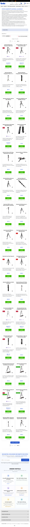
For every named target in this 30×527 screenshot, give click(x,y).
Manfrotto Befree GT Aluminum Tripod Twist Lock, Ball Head (21, 179)
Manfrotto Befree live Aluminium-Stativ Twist (8, 45)
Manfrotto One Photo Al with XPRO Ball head (21, 231)
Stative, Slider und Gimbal (11, 6)
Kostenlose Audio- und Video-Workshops (21, 455)
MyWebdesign (26, 523)
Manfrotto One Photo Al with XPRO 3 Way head (21, 257)
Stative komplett (18, 6)
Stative (23, 6)
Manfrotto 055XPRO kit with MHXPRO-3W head (21, 99)
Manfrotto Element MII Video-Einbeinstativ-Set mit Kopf (8, 153)
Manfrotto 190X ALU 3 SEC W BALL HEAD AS (8, 99)
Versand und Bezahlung (6, 514)
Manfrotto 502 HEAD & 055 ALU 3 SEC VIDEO (8, 309)
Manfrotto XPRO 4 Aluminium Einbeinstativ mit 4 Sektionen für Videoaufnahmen (8, 418)
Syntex (2, 6)
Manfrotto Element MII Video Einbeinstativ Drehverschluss (21, 283)
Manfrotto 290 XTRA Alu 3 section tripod (8, 231)
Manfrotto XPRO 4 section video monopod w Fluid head (8, 205)
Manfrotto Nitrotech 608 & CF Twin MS (8, 390)
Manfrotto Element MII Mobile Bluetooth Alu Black (8, 125)
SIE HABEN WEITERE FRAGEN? (6, 519)
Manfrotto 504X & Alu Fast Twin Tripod (22, 364)
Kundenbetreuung (5, 511)
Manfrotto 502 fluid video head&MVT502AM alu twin (22, 309)
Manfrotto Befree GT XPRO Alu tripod (21, 153)
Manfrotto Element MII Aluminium (21, 125)
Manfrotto (5, 6)
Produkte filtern (5, 29)
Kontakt (12, 0)
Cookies (18, 523)
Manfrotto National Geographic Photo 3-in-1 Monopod (8, 73)
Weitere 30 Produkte (15, 442)
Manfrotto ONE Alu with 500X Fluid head (8, 283)
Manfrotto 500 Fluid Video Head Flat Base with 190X (21, 418)
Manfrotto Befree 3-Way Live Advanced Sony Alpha (21, 336)
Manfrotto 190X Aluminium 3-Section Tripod (21, 205)
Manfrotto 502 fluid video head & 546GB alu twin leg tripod (8, 364)
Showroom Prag (5, 517)
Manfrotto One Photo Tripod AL (8, 256)
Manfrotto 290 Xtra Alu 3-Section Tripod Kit (8, 336)
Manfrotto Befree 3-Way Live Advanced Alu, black (21, 45)
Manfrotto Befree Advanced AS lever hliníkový (8, 179)
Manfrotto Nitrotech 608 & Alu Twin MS (21, 390)
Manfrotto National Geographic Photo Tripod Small (21, 73)
